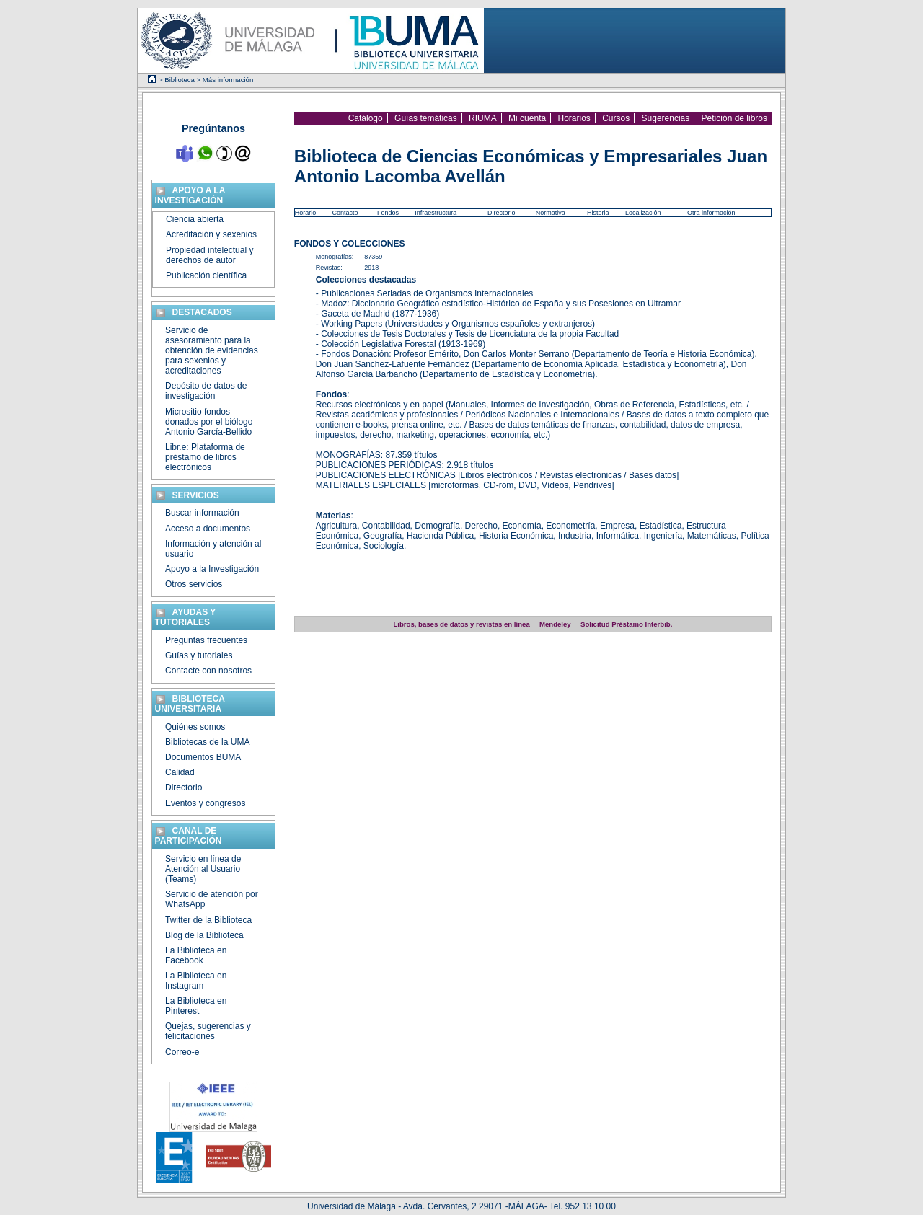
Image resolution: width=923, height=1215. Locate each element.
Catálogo (365, 118)
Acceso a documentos (207, 528)
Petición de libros (734, 118)
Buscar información (202, 513)
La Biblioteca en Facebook (195, 955)
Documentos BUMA (203, 757)
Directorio (501, 212)
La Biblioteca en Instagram (195, 981)
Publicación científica (206, 275)
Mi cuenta (527, 118)
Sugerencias (666, 118)
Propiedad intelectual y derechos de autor (209, 255)
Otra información (711, 212)
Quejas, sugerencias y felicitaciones (208, 1031)
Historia (598, 212)
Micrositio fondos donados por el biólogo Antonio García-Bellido (208, 422)
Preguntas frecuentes (206, 640)
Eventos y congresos (205, 803)
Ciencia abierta (195, 219)
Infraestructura (435, 212)
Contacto (345, 212)
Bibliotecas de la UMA (207, 742)
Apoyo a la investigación (190, 195)
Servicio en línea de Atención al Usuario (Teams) (203, 869)
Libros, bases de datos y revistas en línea (461, 624)
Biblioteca (179, 80)
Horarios (573, 118)
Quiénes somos (195, 727)
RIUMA (483, 118)
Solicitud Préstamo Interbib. (626, 624)
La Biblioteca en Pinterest (195, 1006)
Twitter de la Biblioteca (208, 920)
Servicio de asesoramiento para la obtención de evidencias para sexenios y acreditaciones (211, 350)
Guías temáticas (425, 118)
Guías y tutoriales (198, 655)
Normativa (550, 212)
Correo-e (182, 1052)
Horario (306, 212)
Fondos (388, 212)
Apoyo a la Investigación (212, 569)
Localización (643, 212)
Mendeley (555, 624)
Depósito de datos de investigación (206, 391)
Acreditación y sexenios (211, 234)
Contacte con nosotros (208, 671)
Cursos (616, 118)
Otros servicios (193, 584)
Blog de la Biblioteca (204, 935)
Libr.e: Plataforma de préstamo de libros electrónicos (205, 457)
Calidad (180, 772)
